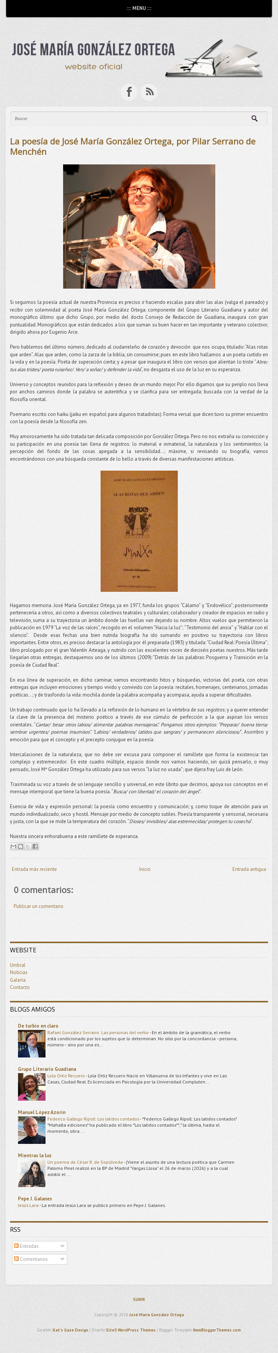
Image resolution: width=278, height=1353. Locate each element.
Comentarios (31, 1259)
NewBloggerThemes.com (217, 1330)
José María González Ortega (156, 1314)
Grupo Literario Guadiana (47, 1069)
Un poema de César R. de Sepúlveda (85, 1162)
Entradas (26, 1246)
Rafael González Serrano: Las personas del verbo (98, 1032)
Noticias (19, 972)
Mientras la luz (35, 1155)
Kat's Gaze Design (70, 1330)
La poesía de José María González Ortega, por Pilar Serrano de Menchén (132, 146)
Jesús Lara (28, 1205)
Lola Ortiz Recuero (66, 1075)
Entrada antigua (249, 869)
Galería (18, 980)
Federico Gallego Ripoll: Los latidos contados (93, 1119)
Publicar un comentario (38, 906)
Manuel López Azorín (41, 1112)
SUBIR (139, 1299)
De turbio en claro (38, 1026)
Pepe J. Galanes (35, 1198)
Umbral (18, 965)
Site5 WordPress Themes (131, 1330)
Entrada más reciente (34, 869)
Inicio (145, 869)
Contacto (20, 987)
